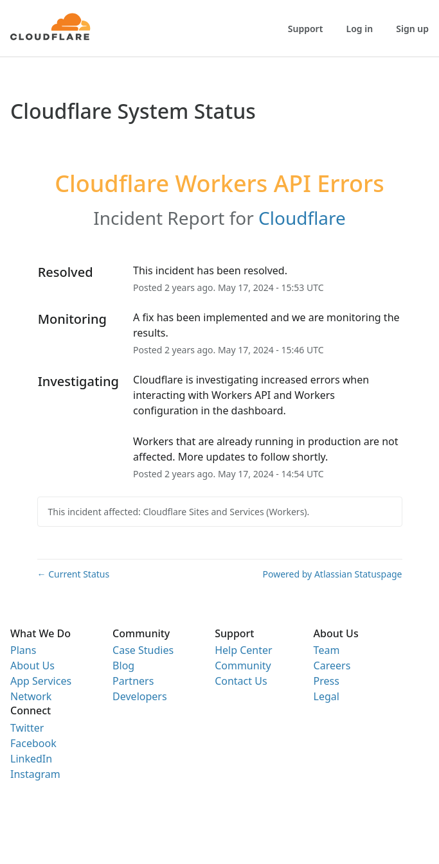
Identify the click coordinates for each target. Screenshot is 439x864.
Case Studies (143, 650)
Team (327, 650)
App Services (40, 681)
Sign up (412, 28)
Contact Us (241, 681)
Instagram (35, 774)
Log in (359, 28)
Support (305, 28)
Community (243, 665)
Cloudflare (302, 218)
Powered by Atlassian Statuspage (332, 574)
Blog (123, 665)
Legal (326, 696)
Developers (139, 696)
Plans (23, 650)
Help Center (243, 650)
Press (326, 681)
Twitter (27, 728)
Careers (332, 665)
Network (30, 696)
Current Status (73, 574)
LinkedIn (31, 759)
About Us (32, 665)
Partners (133, 681)
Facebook (33, 743)
